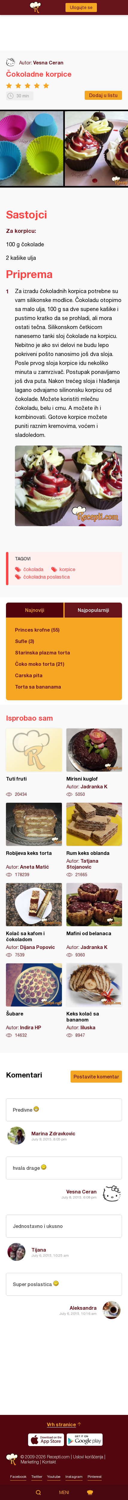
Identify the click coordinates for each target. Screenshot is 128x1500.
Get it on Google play (85, 1439)
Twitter (36, 1477)
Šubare (34, 1000)
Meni (64, 1492)
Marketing (30, 1461)
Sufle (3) (24, 641)
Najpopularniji (93, 610)
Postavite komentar (96, 1076)
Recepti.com (12, 1459)
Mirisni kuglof (94, 762)
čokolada (33, 569)
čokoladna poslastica (46, 577)
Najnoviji (34, 610)
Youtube (53, 1477)
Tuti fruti (34, 762)
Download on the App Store (46, 1439)
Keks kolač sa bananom (94, 1000)
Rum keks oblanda (94, 840)
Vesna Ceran (48, 62)
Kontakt (49, 1461)
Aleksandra (83, 1308)
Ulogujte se (81, 7)
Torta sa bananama (38, 686)
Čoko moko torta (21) (39, 664)
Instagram (74, 1477)
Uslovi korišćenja (88, 1456)
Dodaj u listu (103, 95)
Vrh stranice (61, 1424)
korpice (67, 569)
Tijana (38, 1249)
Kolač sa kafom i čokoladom (34, 920)
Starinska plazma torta (42, 652)
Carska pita (28, 675)
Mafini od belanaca (94, 920)
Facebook (18, 1477)
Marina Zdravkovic (53, 1133)
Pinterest (95, 1477)
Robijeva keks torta (34, 840)
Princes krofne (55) (37, 630)
